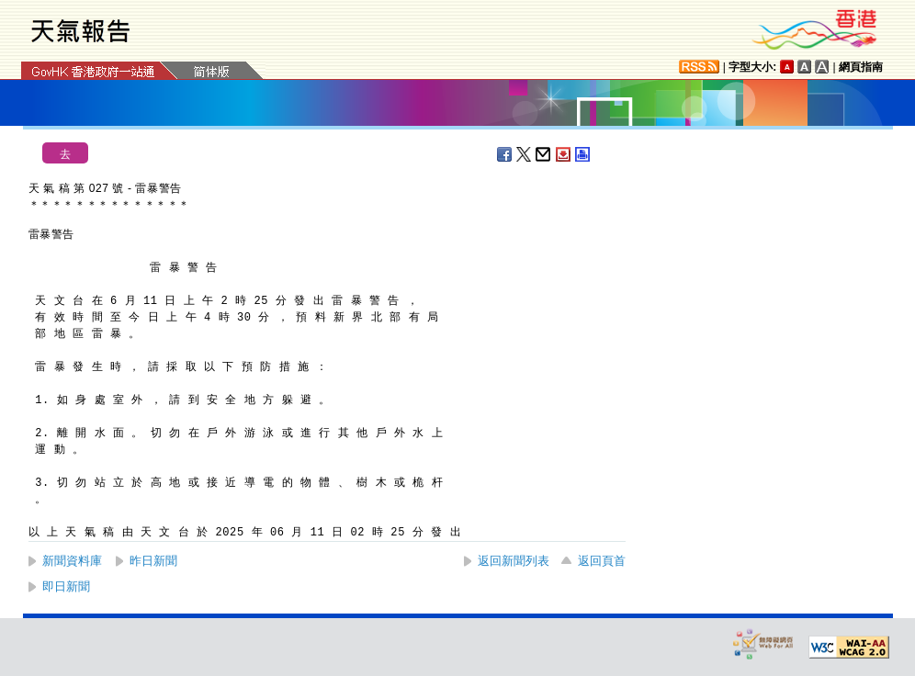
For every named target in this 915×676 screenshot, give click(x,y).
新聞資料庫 (72, 561)
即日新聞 (66, 586)
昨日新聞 (153, 561)
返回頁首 (602, 561)
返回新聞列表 (513, 561)
